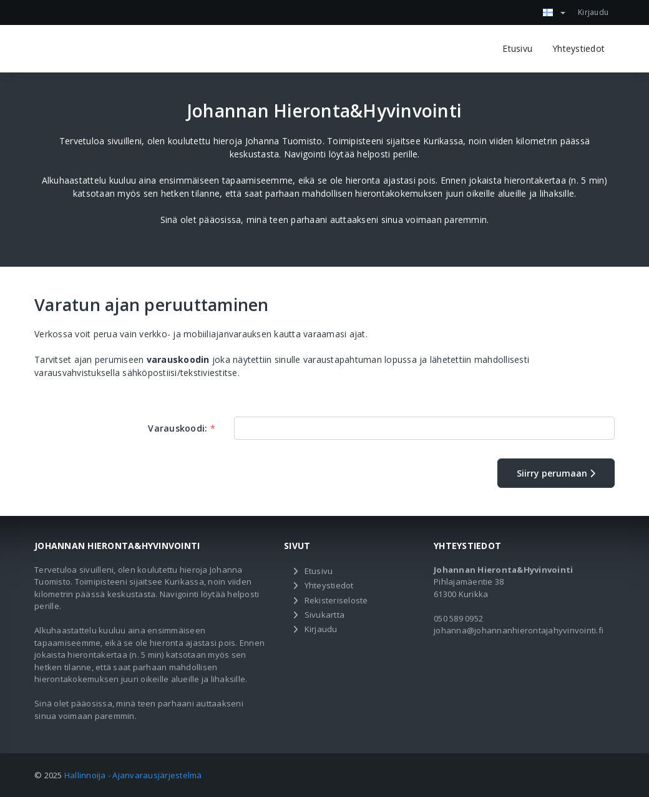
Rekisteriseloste (336, 600)
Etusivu (517, 48)
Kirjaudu (593, 12)
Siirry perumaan (556, 473)
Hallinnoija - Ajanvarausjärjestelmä (133, 775)
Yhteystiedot (578, 48)
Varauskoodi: (181, 428)
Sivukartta (325, 614)
